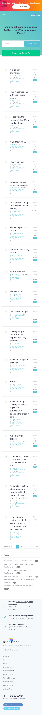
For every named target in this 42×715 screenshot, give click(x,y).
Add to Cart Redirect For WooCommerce (20, 576)
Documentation (8, 667)
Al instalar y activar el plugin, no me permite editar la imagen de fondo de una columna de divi (19, 492)
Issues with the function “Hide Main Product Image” (19, 120)
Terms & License (9, 678)
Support (21, 624)
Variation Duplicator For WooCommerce (20, 561)
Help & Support (8, 671)
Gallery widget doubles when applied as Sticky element (18, 336)
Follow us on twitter (11, 708)
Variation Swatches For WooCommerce (18, 587)
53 (31, 547)
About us (6, 656)
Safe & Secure (14, 615)
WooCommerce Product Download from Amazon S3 (18, 581)
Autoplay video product (17, 437)
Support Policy (8, 682)
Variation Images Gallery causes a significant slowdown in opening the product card (19, 409)
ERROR (13, 381)
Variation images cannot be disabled (19, 183)
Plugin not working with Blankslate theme (19, 95)
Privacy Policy (8, 674)
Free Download (21, 7)
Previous (6, 547)
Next (37, 547)
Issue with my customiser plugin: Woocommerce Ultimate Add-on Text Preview (18, 523)
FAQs (5, 663)
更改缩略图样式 (18, 141)
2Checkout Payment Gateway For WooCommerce (16, 571)
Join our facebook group (13, 705)
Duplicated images (19, 311)
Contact (6, 660)
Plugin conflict (17, 161)
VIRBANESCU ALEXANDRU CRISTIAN (17, 469)
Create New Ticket (21, 53)
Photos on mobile (18, 271)
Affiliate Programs (9, 689)
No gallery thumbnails (15, 71)
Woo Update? (17, 291)
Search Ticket (32, 44)
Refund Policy (8, 685)
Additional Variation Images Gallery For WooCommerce (17, 80)
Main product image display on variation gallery (19, 205)
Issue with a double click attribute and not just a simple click (19, 461)
